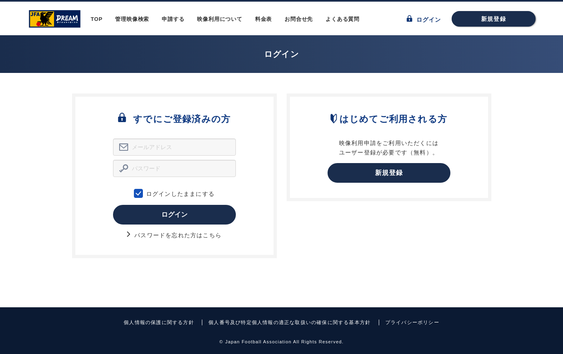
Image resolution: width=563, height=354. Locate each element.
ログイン (424, 19)
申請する (173, 19)
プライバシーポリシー (412, 322)
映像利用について (219, 19)
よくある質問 (343, 19)
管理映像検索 (132, 19)
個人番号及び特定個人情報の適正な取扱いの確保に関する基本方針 (289, 322)
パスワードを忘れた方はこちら (174, 235)
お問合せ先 (299, 19)
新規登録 (493, 19)
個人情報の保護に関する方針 (159, 322)
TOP (97, 19)
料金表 (263, 19)
